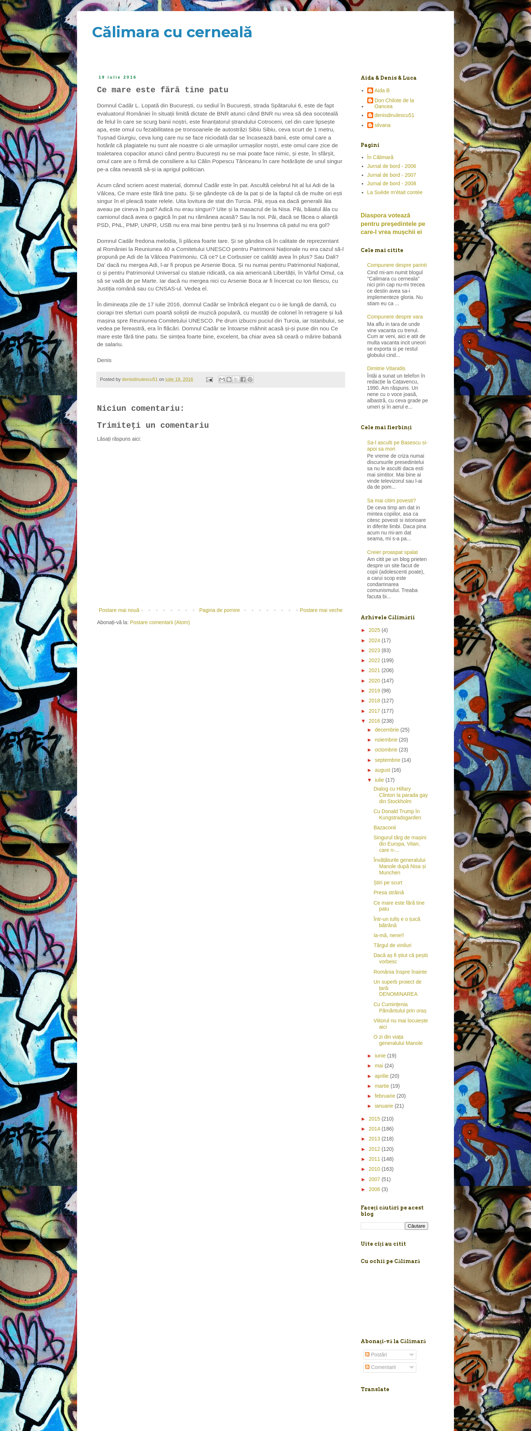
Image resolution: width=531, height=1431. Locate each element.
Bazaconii (385, 827)
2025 (375, 630)
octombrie (387, 750)
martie (383, 1086)
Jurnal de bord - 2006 (391, 166)
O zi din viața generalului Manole (398, 1040)
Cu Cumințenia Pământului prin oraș (400, 1007)
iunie (381, 1056)
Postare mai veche (321, 610)
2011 (375, 1159)
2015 (375, 1119)
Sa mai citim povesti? (391, 500)
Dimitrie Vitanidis (386, 368)
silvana (383, 125)
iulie (380, 780)
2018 (375, 701)
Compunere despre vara (395, 317)
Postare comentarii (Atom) (160, 622)
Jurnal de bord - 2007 (391, 175)
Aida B (382, 90)
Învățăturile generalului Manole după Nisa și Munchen (400, 866)
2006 (375, 1189)
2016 (375, 721)
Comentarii (380, 1367)
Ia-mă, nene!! (389, 935)
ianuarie (385, 1106)
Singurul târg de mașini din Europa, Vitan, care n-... (400, 844)
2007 (375, 1179)
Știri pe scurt (388, 882)
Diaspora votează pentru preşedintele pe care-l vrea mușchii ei (393, 223)
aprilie (382, 1076)
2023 (375, 650)
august (383, 770)
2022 (375, 660)
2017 (375, 711)
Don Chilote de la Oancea (394, 103)
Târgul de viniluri (393, 945)
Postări (376, 1355)
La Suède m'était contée (395, 192)
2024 (375, 640)
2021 (375, 670)
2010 (375, 1169)
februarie (385, 1096)
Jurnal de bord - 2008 (391, 183)
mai (379, 1066)
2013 (375, 1139)
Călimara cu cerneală (172, 32)
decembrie (387, 730)
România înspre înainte (400, 972)
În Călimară (380, 157)
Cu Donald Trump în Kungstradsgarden (397, 814)
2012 (375, 1149)
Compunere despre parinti (397, 265)
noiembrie (387, 740)
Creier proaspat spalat (392, 552)
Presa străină (389, 892)
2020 (375, 681)
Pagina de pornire (219, 610)
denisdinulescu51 (394, 115)
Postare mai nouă (119, 610)
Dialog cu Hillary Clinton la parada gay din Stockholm (401, 795)
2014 (375, 1129)
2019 (375, 691)
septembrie (388, 760)
